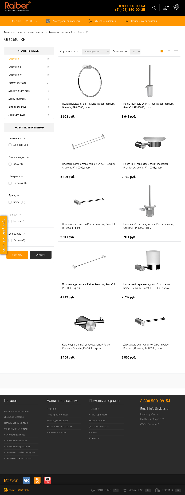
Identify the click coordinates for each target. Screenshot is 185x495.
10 (48, 58)
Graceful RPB (15, 66)
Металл (19, 221)
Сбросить (41, 254)
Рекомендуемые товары (59, 426)
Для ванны (21, 144)
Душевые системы (102, 21)
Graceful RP (14, 58)
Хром (18, 164)
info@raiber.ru (158, 408)
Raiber (19, 202)
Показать (17, 254)
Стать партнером (98, 414)
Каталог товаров (22, 21)
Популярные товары (57, 414)
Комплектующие (17, 82)
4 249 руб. (67, 297)
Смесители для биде (14, 434)
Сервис (93, 432)
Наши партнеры (97, 420)
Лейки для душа (17, 114)
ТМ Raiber (94, 408)
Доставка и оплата (99, 426)
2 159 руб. (67, 357)
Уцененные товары (56, 432)
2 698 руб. (67, 116)
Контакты (94, 438)
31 (48, 82)
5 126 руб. (67, 177)
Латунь (20, 183)
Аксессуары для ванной (63, 21)
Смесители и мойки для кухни (19, 452)
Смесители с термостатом (18, 458)
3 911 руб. (129, 237)
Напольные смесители (140, 21)
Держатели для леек (19, 90)
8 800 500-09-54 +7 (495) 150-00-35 (130, 7)
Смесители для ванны (15, 440)
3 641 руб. (129, 116)
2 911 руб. (67, 237)
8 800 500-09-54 (155, 401)
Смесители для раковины (17, 446)
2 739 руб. (129, 177)
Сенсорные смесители (15, 428)
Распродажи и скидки (58, 420)
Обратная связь (16, 490)
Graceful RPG (15, 74)
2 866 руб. (129, 357)
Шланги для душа (17, 106)
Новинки (51, 408)
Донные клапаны (17, 98)
